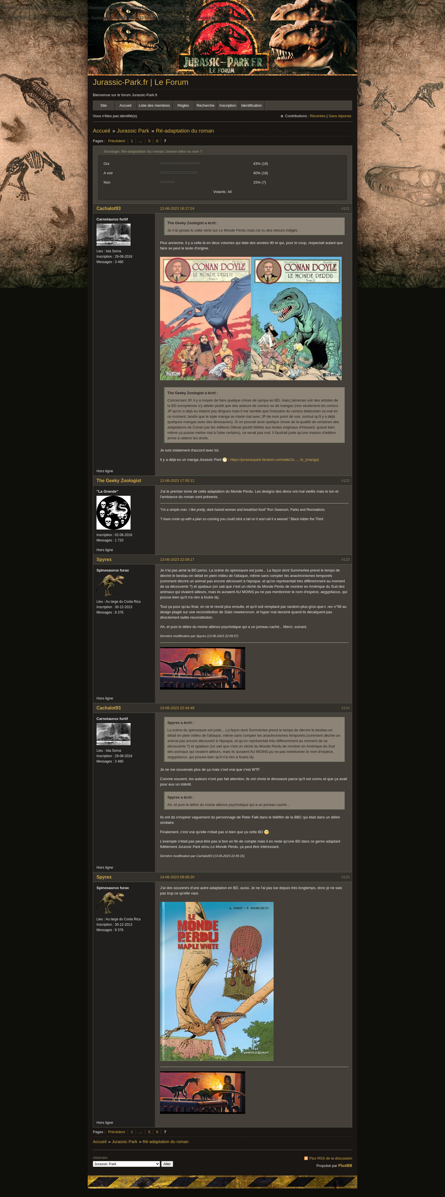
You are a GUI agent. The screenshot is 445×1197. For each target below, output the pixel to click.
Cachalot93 (108, 208)
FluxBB (345, 1165)
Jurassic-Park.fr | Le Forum (140, 82)
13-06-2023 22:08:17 (177, 559)
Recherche (206, 105)
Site (103, 105)
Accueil (125, 105)
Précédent (116, 141)
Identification (251, 105)
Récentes (318, 116)
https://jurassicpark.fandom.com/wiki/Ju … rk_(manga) (274, 459)
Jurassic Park (133, 131)
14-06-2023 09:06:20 (177, 877)
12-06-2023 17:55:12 (177, 480)
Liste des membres (154, 105)
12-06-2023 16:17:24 (177, 208)
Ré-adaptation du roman (185, 131)
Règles (183, 105)
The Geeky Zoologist (118, 480)
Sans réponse (340, 116)
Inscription (227, 105)
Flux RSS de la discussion (330, 1158)
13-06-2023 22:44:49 (177, 708)
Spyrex (104, 559)
